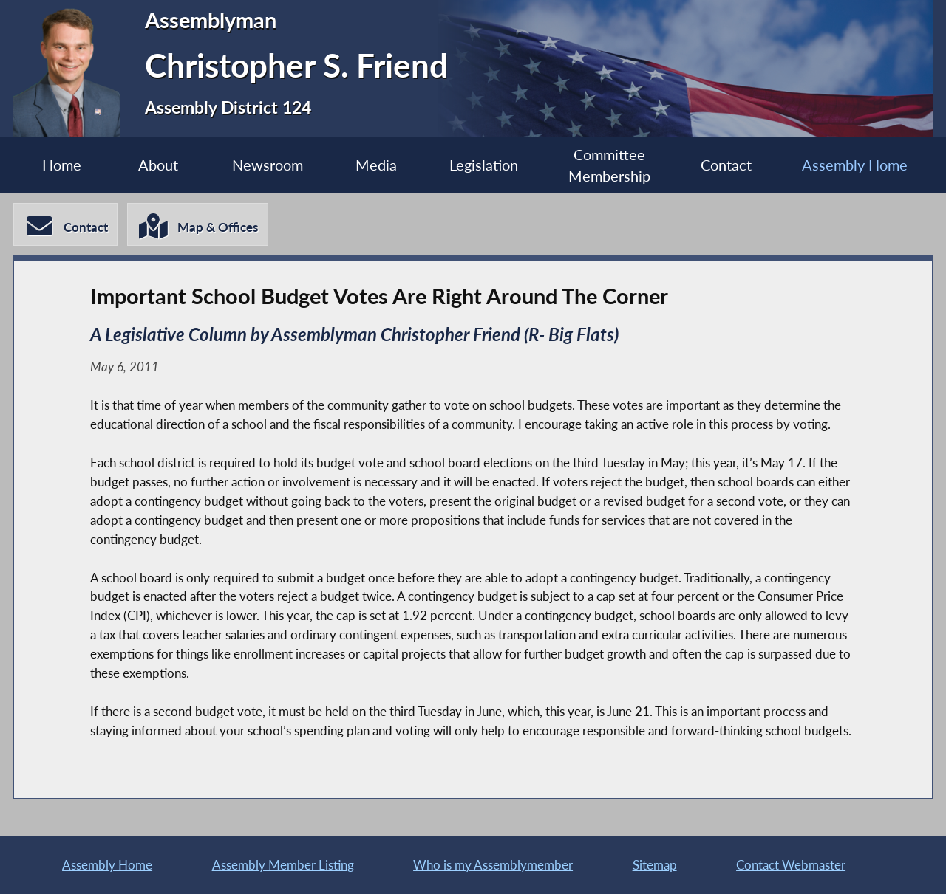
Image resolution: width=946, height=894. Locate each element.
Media (376, 165)
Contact (726, 165)
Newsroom (267, 165)
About (158, 165)
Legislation (483, 165)
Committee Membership (609, 165)
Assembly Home (855, 165)
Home (61, 165)
